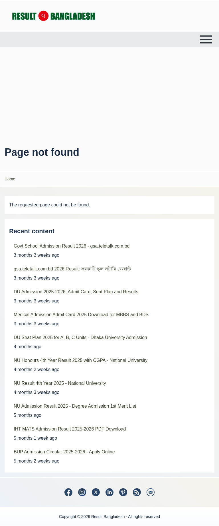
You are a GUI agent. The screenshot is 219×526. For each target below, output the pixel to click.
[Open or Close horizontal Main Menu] (109, 39)
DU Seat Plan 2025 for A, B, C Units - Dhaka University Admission (80, 337)
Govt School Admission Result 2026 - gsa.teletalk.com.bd (71, 246)
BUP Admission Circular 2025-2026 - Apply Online (64, 451)
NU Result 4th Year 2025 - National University (60, 383)
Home (10, 179)
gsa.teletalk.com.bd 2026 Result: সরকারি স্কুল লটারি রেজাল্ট (72, 268)
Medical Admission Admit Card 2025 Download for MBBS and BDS (81, 314)
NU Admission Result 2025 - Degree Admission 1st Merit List (75, 406)
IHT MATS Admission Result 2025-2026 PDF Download (70, 429)
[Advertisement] (109, 95)
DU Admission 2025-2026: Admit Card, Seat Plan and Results (76, 291)
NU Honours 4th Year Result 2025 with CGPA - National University (80, 360)
